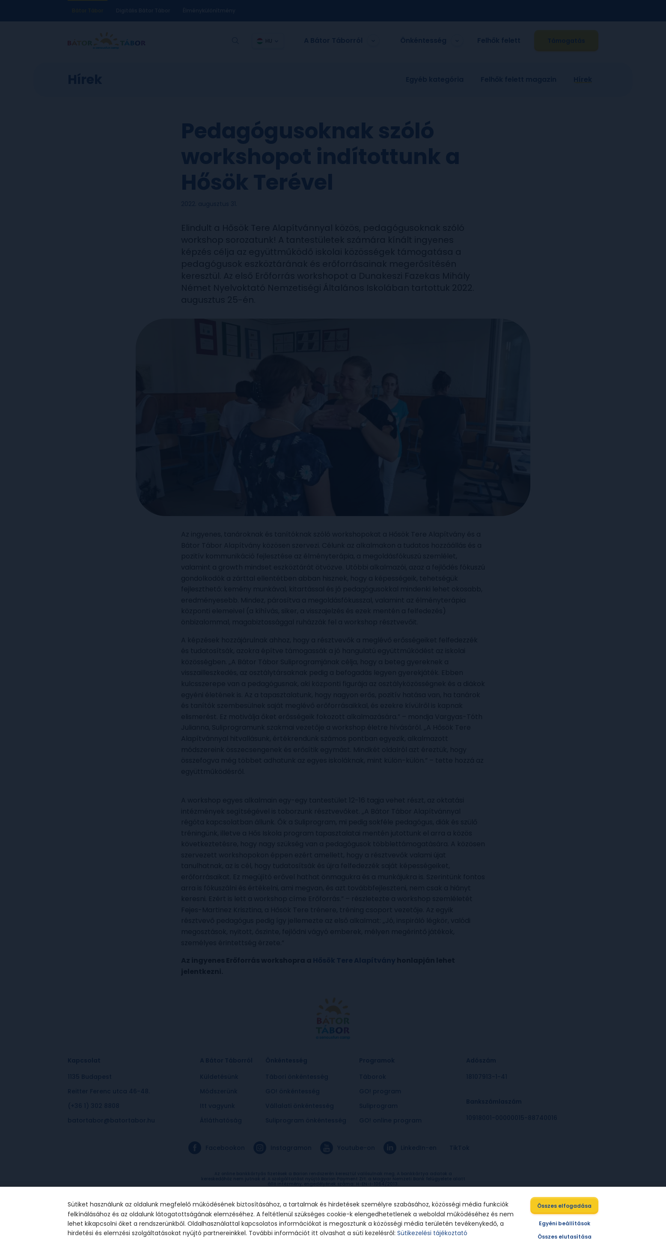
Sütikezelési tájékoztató (432, 1233)
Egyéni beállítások (564, 1223)
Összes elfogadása (564, 1205)
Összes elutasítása (565, 1236)
